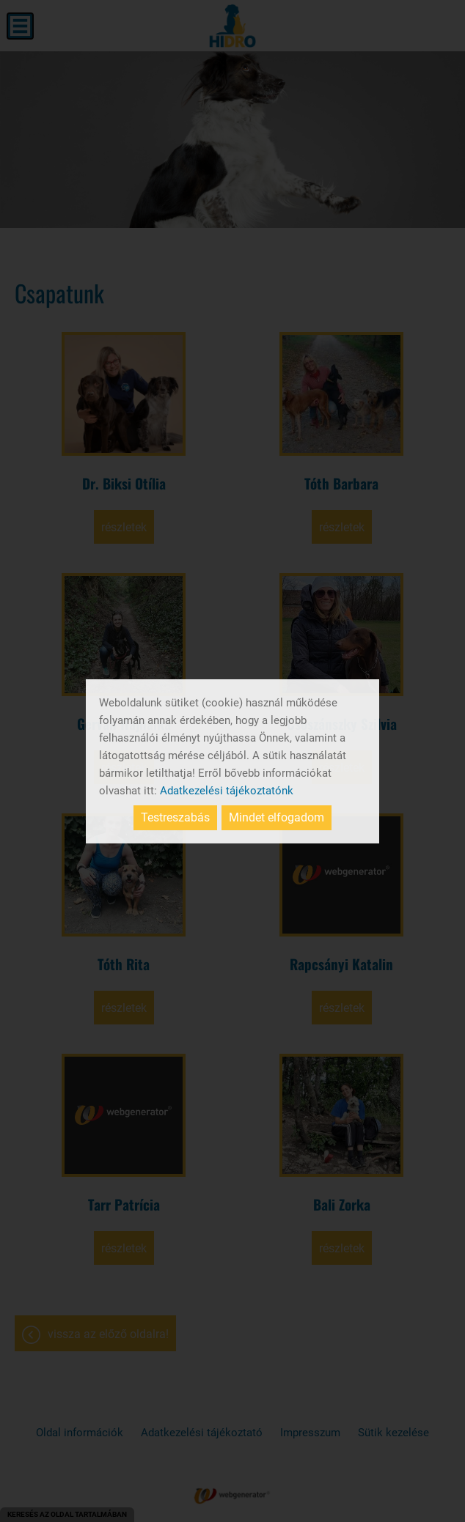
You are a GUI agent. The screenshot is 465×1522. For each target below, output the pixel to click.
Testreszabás (175, 817)
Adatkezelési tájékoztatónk (226, 790)
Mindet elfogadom (276, 817)
